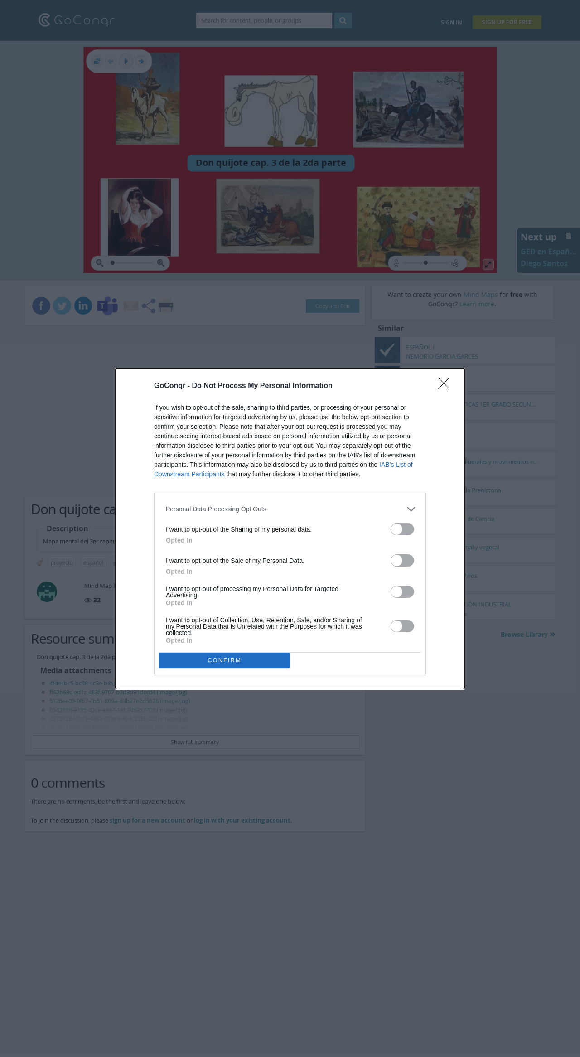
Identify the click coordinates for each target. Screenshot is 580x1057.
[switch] (402, 529)
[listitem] (290, 509)
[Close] (446, 386)
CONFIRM (225, 660)
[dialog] (290, 528)
